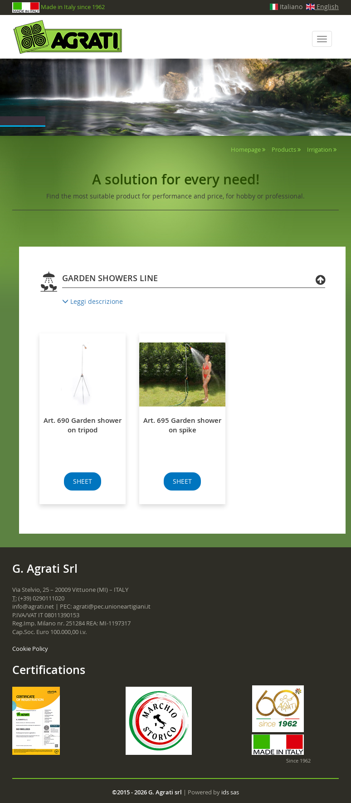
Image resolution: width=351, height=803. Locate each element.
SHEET (82, 481)
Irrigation (319, 149)
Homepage (246, 149)
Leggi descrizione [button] (92, 301)
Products (284, 149)
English (322, 6)
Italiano (286, 6)
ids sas (230, 792)
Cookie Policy (30, 648)
